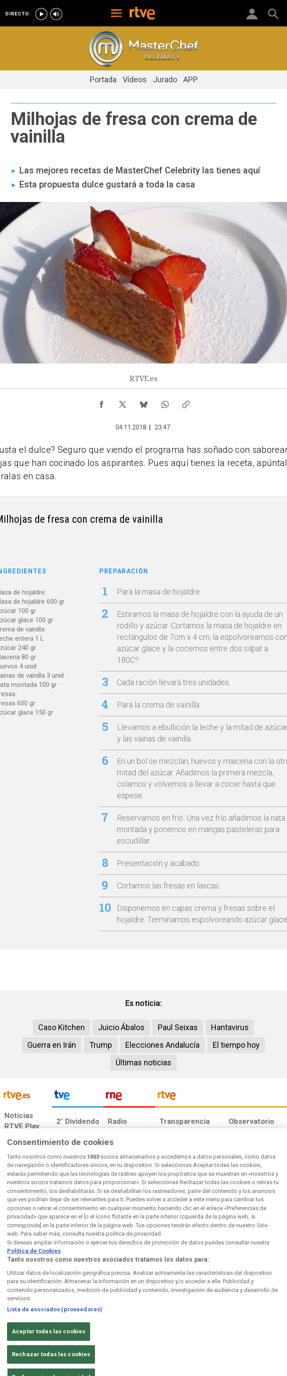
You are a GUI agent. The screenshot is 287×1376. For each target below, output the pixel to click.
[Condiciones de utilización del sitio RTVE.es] (11, 1305)
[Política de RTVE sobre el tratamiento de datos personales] (43, 1305)
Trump (100, 1044)
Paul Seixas (178, 1027)
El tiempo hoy (236, 1044)
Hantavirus (230, 1027)
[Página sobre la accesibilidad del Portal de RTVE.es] (165, 1301)
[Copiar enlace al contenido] (185, 402)
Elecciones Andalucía (162, 1044)
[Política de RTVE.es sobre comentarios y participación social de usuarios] (263, 1305)
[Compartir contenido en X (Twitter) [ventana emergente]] (122, 402)
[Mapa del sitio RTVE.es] (197, 1305)
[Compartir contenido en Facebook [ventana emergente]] (101, 402)
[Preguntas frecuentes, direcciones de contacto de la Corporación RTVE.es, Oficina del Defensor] (224, 1301)
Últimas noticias (143, 1062)
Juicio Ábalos (121, 1027)
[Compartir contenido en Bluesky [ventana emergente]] (143, 402)
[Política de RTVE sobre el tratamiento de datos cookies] (83, 1305)
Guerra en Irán (51, 1044)
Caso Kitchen (61, 1027)
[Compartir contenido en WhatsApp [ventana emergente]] (164, 402)
